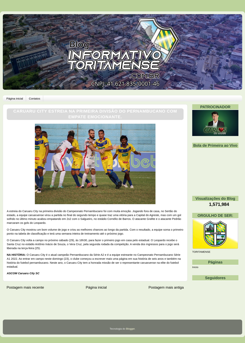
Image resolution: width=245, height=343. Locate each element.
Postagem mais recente (25, 287)
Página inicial (14, 98)
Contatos (34, 98)
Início (195, 267)
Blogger (130, 328)
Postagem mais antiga (166, 287)
